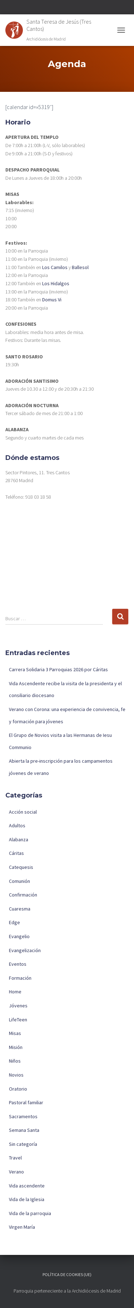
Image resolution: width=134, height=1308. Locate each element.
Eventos (17, 964)
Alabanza (18, 839)
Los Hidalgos (55, 283)
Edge (14, 922)
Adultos (17, 825)
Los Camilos (55, 267)
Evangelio (19, 936)
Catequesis (21, 867)
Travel (15, 1157)
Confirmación (23, 894)
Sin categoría (23, 1144)
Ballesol (80, 267)
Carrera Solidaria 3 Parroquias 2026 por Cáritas (58, 669)
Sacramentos (23, 1116)
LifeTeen (18, 1019)
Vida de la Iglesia (26, 1199)
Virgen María (22, 1227)
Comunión (19, 881)
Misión (16, 1047)
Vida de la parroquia (30, 1213)
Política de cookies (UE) (67, 1274)
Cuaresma (19, 908)
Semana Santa (24, 1130)
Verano (16, 1171)
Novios (16, 1075)
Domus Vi (51, 299)
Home (15, 991)
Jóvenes (18, 1005)
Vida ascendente (27, 1185)
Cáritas (16, 853)
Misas (15, 1033)
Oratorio (18, 1089)
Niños (15, 1061)
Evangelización (25, 950)
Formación (20, 978)
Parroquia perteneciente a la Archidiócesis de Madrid (67, 1291)
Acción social (23, 812)
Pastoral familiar (26, 1102)
